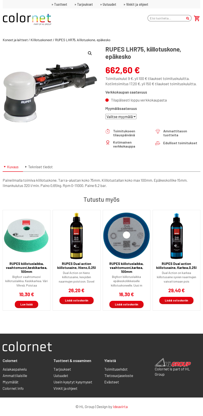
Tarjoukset (85, 4)
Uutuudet (109, 4)
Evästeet (111, 382)
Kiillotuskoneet (41, 40)
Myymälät (11, 382)
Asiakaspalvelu (15, 369)
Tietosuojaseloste (118, 375)
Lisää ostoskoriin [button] (76, 300)
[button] (90, 53)
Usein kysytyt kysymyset (72, 382)
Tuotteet (60, 4)
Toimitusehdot (116, 369)
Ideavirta (120, 406)
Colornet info (13, 388)
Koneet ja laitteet (15, 40)
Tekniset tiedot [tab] (40, 167)
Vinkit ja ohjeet (137, 4)
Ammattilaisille (15, 375)
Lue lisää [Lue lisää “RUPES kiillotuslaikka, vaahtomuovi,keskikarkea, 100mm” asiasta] (26, 304)
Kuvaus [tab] (13, 167)
